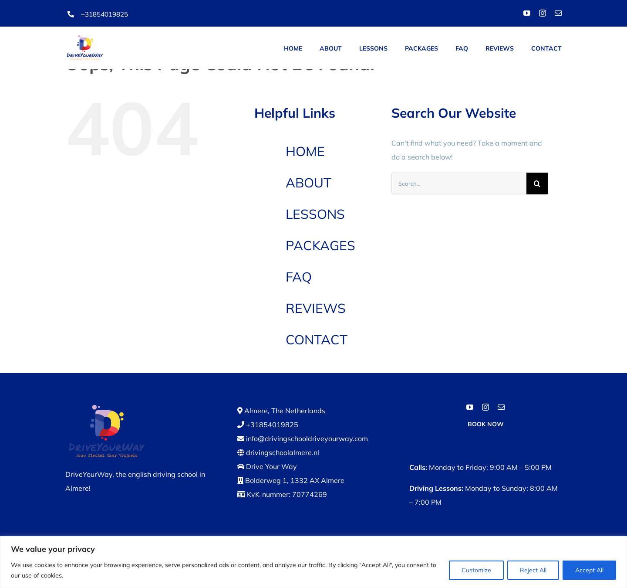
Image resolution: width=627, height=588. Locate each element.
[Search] (537, 183)
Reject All (533, 570)
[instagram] (542, 13)
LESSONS (315, 214)
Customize (476, 570)
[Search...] (458, 183)
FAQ (299, 277)
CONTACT (316, 339)
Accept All (589, 570)
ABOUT (308, 182)
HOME (305, 151)
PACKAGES (320, 245)
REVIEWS (316, 308)
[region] (313, 562)
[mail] (558, 13)
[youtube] (526, 13)
